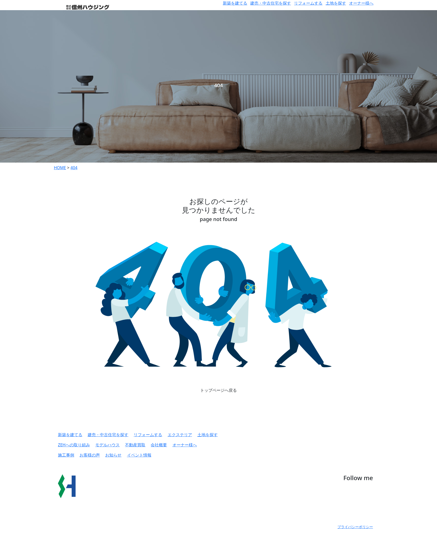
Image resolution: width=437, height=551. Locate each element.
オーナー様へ (361, 3)
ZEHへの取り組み (74, 445)
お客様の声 (90, 455)
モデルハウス (107, 445)
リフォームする (308, 3)
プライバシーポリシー (355, 526)
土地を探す (336, 3)
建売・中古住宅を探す (270, 3)
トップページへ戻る (218, 390)
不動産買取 (135, 445)
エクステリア (180, 434)
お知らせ (113, 455)
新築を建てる (235, 3)
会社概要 (159, 445)
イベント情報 (139, 455)
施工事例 (66, 455)
